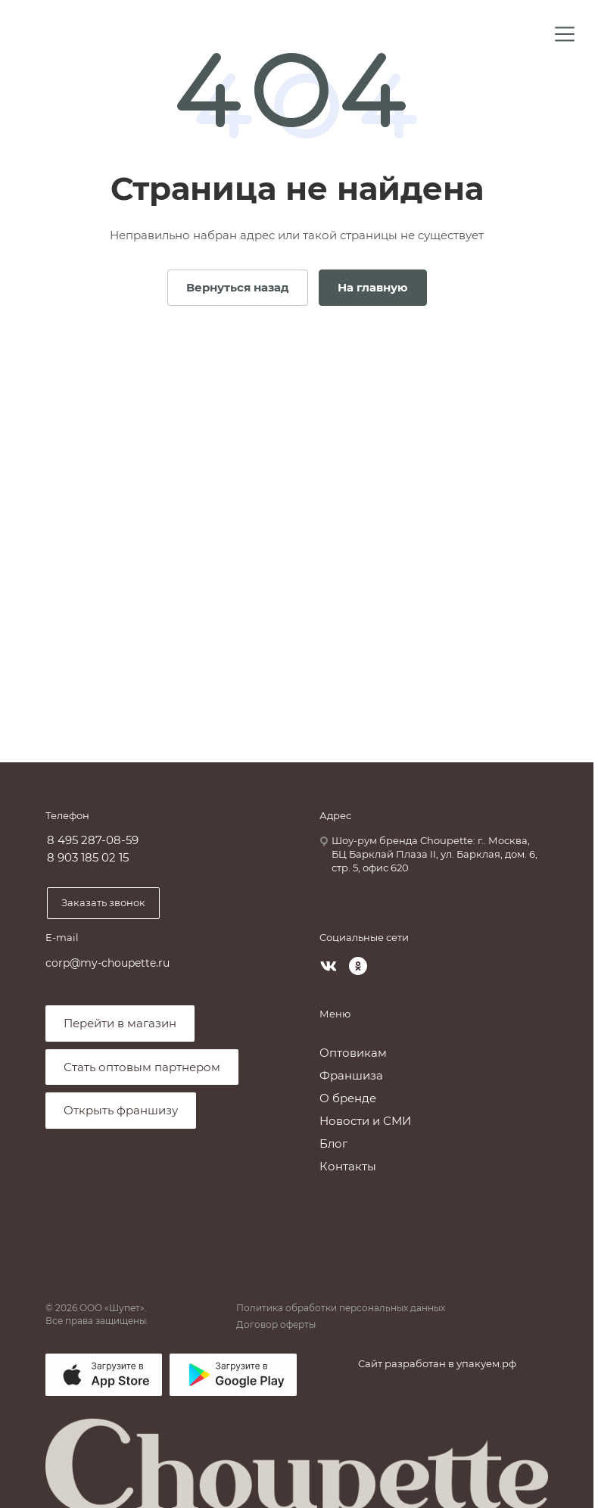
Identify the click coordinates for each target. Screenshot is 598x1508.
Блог (333, 1143)
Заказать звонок (103, 902)
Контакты (347, 1166)
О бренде (347, 1098)
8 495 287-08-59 (93, 840)
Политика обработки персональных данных (340, 1307)
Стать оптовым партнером (142, 1067)
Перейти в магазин (120, 1023)
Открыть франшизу (121, 1110)
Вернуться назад (237, 287)
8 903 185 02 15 (88, 858)
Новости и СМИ (365, 1121)
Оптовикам (353, 1052)
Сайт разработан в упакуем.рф (437, 1363)
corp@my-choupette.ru (107, 963)
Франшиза (351, 1075)
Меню (334, 1014)
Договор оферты (276, 1324)
